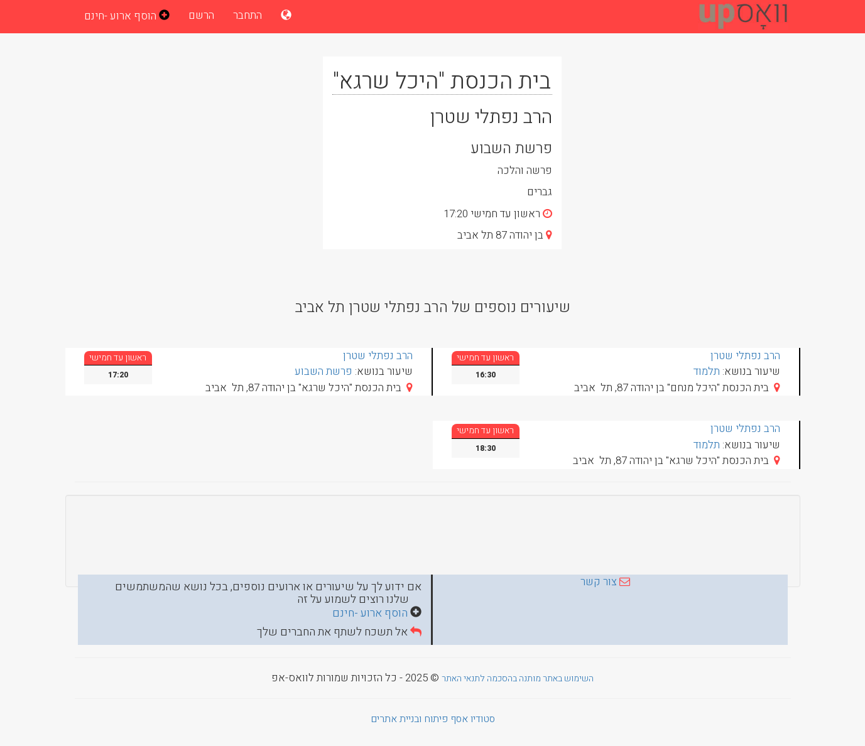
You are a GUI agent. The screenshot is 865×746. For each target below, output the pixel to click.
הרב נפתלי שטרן (745, 356)
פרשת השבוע (323, 371)
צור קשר (598, 582)
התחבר (247, 15)
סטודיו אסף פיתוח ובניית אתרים (433, 719)
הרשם (201, 15)
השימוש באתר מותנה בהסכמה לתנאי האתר (518, 678)
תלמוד (707, 371)
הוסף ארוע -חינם (371, 613)
